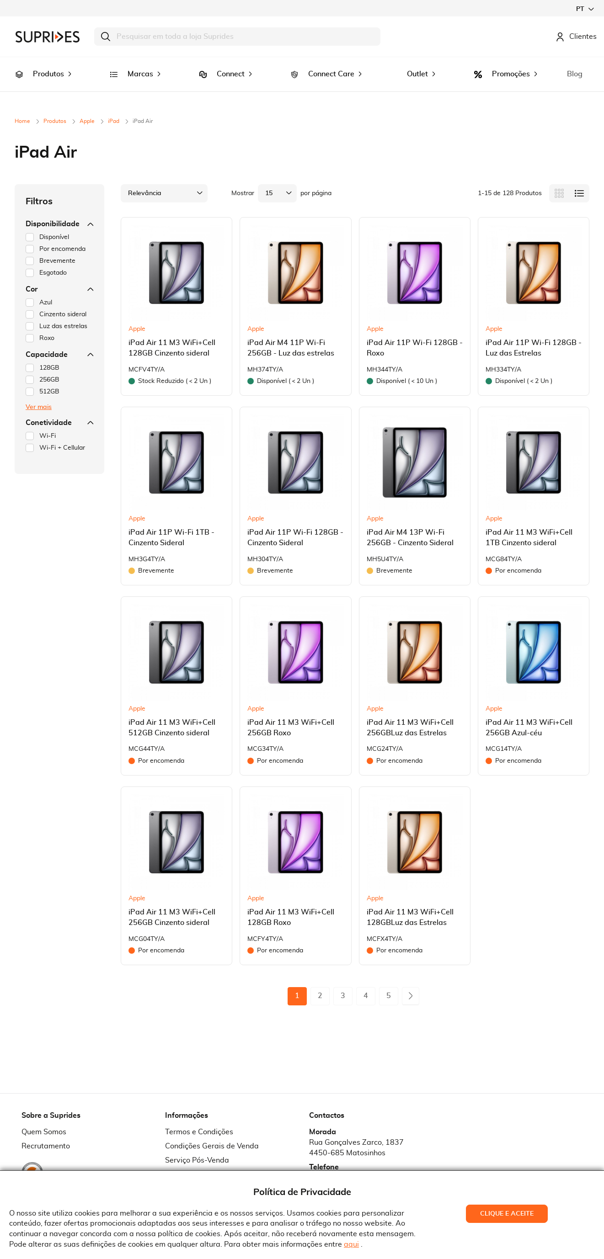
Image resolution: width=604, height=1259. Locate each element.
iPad (114, 108)
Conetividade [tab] (59, 410)
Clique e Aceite (507, 1214)
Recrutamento (45, 1133)
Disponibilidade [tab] (59, 211)
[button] (585, 9)
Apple (88, 108)
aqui (351, 1244)
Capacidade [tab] (59, 341)
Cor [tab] (59, 276)
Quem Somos (43, 1119)
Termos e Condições (199, 1119)
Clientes (576, 36)
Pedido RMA (186, 1161)
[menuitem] (19, 68)
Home (23, 108)
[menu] (302, 68)
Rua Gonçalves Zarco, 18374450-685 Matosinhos (356, 1135)
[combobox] (237, 36)
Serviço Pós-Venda (197, 1147)
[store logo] (48, 36)
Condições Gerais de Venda (212, 1133)
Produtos (55, 108)
